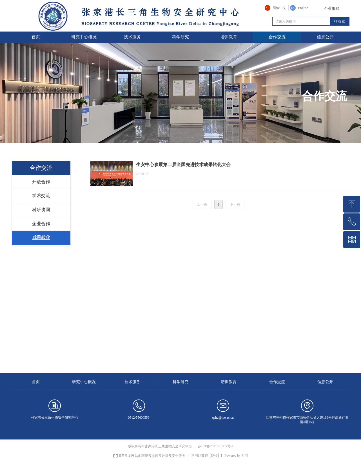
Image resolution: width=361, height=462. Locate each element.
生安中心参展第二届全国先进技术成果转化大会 (183, 164)
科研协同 (41, 209)
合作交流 (41, 168)
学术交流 (41, 195)
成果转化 (41, 237)
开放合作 (41, 181)
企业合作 (41, 223)
